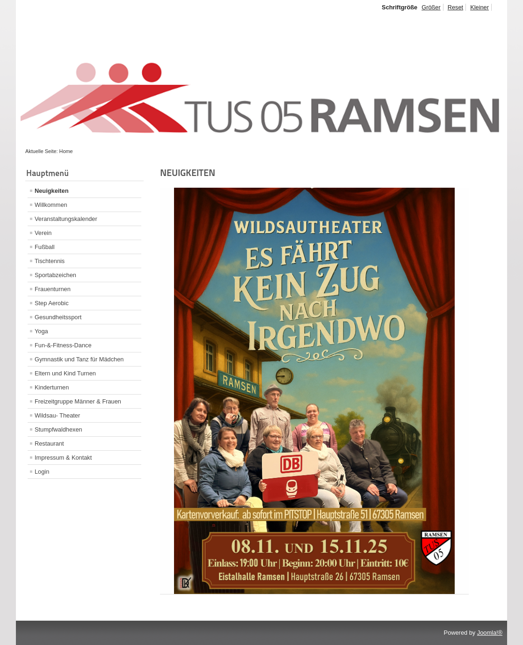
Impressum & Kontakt (63, 457)
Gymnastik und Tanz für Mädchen (79, 359)
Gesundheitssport (58, 317)
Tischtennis (50, 260)
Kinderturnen (52, 387)
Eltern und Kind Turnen (65, 373)
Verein (43, 232)
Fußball (45, 246)
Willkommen (51, 204)
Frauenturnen (53, 289)
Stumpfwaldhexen (58, 429)
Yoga (41, 331)
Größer (431, 7)
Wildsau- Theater (57, 415)
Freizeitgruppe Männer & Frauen (78, 401)
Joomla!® (489, 632)
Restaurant (49, 443)
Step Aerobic (52, 303)
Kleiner (479, 7)
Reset (455, 7)
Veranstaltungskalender (66, 218)
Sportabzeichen (55, 275)
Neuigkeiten (52, 190)
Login (42, 471)
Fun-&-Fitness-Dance (63, 345)
